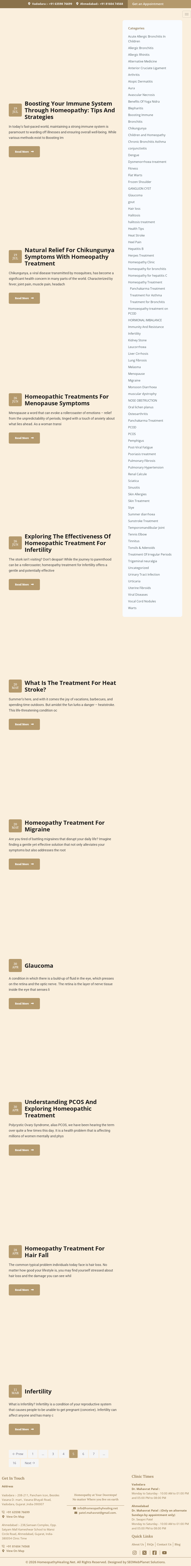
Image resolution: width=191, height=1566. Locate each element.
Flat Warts (135, 175)
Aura (131, 88)
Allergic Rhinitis (139, 55)
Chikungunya (137, 128)
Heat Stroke (136, 235)
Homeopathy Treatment (145, 282)
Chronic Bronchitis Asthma (147, 142)
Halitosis (134, 215)
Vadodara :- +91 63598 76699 (52, 4)
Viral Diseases (138, 595)
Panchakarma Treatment (147, 289)
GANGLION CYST (139, 188)
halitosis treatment (141, 222)
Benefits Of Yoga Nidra (144, 101)
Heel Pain (134, 242)
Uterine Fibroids (139, 588)
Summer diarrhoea (141, 514)
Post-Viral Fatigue (140, 447)
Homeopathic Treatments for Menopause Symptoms (68, 399)
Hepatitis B (135, 249)
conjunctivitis (137, 148)
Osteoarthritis (138, 414)
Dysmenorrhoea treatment (147, 162)
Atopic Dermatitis (140, 81)
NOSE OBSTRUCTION (142, 400)
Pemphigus (136, 441)
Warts (132, 608)
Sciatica (133, 481)
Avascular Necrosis (141, 95)
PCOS (132, 434)
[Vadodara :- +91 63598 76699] (29, 3)
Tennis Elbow (137, 534)
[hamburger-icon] (186, 14)
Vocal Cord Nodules (142, 601)
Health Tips (136, 229)
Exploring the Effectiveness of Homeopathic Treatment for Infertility (70, 542)
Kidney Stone (137, 340)
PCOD (132, 427)
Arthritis (134, 75)
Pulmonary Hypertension (146, 467)
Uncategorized (138, 568)
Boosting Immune (140, 115)
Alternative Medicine (142, 61)
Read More (24, 152)
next (30, 1463)
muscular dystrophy (142, 394)
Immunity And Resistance (146, 327)
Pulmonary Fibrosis (141, 461)
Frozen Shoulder (139, 182)
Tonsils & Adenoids (141, 548)
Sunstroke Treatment (143, 521)
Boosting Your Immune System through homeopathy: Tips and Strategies (70, 110)
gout (131, 202)
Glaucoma (39, 965)
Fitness (133, 168)
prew (18, 1454)
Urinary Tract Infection (144, 574)
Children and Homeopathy (146, 135)
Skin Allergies (137, 494)
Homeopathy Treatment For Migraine (66, 825)
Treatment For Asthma (146, 295)
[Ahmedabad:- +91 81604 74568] (77, 3)
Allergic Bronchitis (141, 48)
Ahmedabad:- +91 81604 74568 (101, 4)
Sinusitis (134, 487)
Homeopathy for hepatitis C (147, 275)
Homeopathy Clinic (141, 262)
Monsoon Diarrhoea (142, 387)
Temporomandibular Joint (146, 528)
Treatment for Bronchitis (147, 302)
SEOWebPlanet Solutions (146, 1562)
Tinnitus (134, 541)
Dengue (133, 155)
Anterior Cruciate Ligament (147, 68)
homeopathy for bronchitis (147, 269)
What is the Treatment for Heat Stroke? (64, 686)
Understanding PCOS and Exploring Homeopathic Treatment (62, 1108)
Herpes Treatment (141, 255)
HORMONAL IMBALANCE (145, 320)
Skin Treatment (139, 501)
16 (14, 1463)
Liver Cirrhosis (138, 354)
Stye (131, 508)
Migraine (134, 380)
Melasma (134, 367)
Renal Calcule (137, 474)
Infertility (39, 1391)
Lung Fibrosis (137, 360)
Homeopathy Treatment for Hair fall (66, 1251)
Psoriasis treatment (142, 454)
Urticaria (134, 581)
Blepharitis (135, 108)
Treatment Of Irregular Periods (150, 554)
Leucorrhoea (137, 347)
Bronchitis (135, 122)
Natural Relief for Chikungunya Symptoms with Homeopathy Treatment (68, 256)
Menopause (136, 374)
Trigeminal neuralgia (142, 561)
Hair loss (134, 209)
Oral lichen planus (141, 407)
